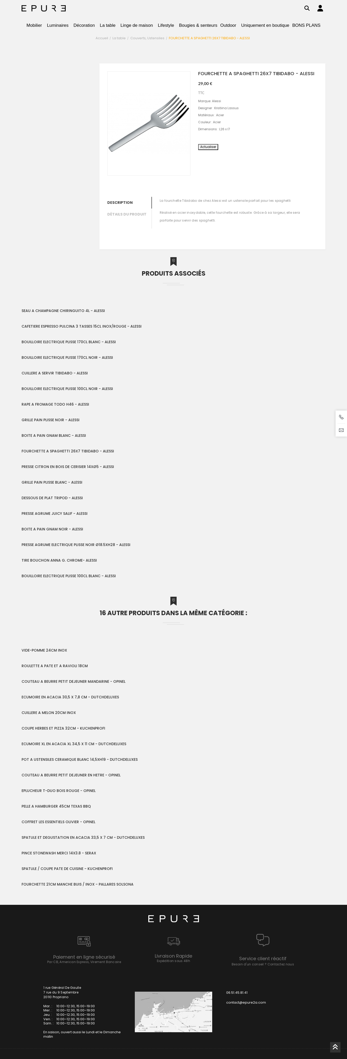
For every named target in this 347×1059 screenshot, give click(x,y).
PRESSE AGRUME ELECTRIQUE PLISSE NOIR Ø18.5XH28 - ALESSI (76, 544)
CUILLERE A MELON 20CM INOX (49, 712)
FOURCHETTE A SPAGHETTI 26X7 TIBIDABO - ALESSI (68, 451)
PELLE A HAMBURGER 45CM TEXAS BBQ (56, 806)
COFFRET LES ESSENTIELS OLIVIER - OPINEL (58, 821)
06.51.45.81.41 (237, 992)
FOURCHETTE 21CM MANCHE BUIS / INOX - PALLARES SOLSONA (78, 884)
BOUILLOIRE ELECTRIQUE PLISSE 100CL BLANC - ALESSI (69, 576)
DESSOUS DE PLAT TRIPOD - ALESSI (52, 498)
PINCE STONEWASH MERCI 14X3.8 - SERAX (59, 853)
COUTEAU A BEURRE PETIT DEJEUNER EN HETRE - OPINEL (71, 775)
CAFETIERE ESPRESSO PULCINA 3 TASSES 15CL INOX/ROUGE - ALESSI (82, 326)
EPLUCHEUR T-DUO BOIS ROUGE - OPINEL (59, 790)
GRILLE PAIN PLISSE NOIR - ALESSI (50, 420)
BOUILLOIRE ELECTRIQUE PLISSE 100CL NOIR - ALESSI (67, 388)
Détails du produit (126, 214)
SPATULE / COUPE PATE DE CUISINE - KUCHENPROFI (67, 868)
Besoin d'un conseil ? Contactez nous (263, 964)
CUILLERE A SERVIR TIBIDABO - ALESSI (55, 373)
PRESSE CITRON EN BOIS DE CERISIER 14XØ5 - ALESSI (68, 466)
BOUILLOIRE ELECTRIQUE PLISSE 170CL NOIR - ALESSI (67, 357)
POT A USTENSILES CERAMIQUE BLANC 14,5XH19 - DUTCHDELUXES (80, 759)
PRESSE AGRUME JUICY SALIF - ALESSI (55, 513)
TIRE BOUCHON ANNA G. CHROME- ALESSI (59, 560)
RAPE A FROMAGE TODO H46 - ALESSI (55, 404)
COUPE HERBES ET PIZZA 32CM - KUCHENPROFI (63, 728)
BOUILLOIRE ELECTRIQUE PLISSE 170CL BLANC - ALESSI (69, 342)
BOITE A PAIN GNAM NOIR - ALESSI (52, 529)
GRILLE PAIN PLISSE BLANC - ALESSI (52, 482)
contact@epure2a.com (246, 1002)
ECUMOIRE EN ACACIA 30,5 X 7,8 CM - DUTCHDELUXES (70, 697)
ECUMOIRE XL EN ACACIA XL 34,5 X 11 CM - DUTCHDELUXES (74, 743)
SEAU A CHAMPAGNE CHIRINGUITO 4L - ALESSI (63, 310)
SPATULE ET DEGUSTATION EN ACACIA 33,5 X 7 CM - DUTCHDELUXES (83, 837)
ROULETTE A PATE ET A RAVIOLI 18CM (55, 665)
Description (120, 202)
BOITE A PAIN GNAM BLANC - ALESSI (54, 435)
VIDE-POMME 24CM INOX (44, 650)
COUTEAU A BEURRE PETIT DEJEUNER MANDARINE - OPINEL (73, 681)
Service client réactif (262, 958)
